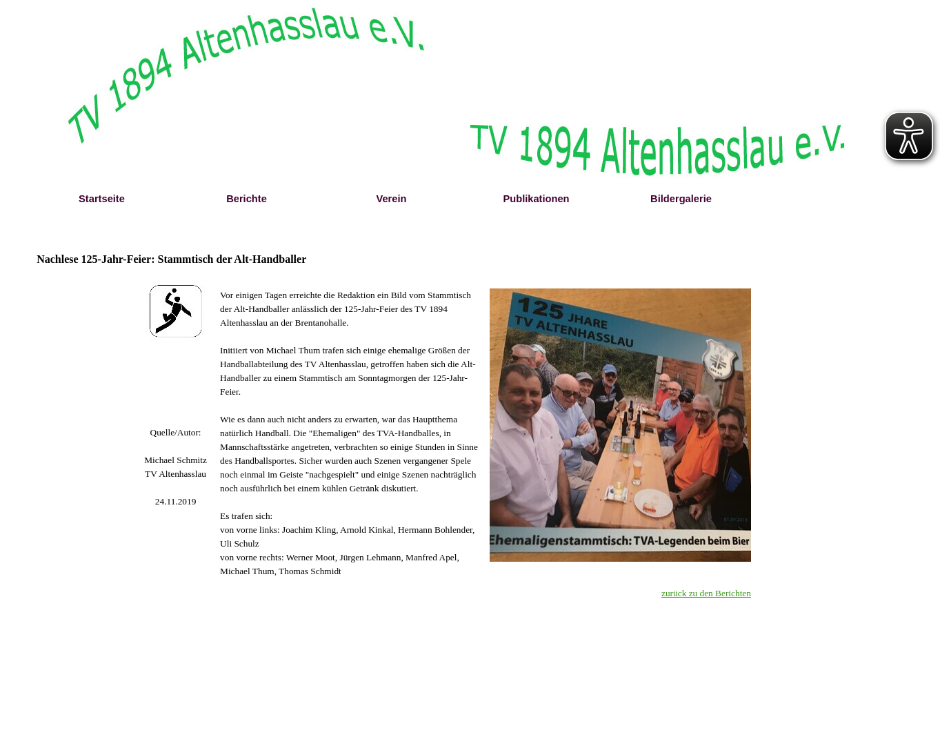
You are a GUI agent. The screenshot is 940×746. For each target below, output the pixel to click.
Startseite (102, 198)
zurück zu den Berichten (706, 593)
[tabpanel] (175, 467)
